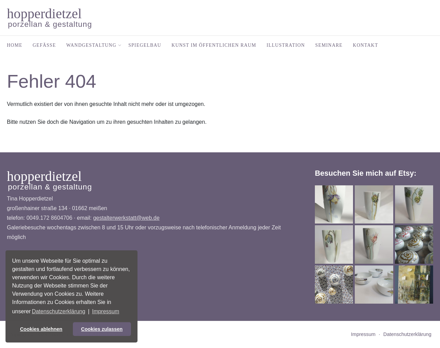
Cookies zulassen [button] (102, 329)
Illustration (285, 45)
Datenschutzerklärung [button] (59, 311)
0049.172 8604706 (49, 218)
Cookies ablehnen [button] (41, 329)
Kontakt (365, 45)
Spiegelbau (145, 45)
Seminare (328, 45)
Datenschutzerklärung (407, 334)
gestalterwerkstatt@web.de (126, 218)
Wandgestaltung (92, 45)
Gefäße (44, 45)
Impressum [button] (105, 311)
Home (14, 45)
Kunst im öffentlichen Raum (214, 45)
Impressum (363, 334)
